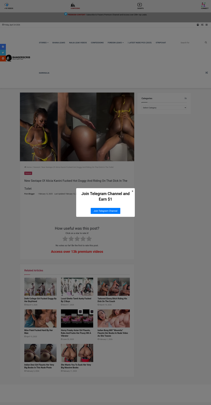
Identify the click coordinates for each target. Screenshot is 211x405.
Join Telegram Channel (106, 211)
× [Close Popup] (132, 191)
